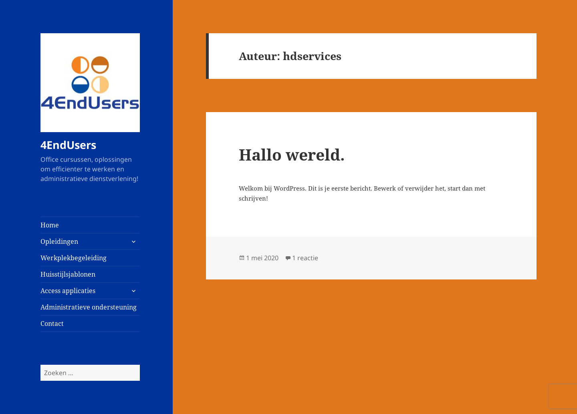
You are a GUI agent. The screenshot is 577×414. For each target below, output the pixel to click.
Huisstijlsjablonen (67, 274)
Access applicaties (67, 290)
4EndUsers (68, 144)
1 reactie (305, 257)
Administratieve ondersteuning (88, 307)
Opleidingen (59, 241)
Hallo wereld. (292, 154)
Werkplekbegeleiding (73, 257)
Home (49, 225)
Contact (52, 323)
